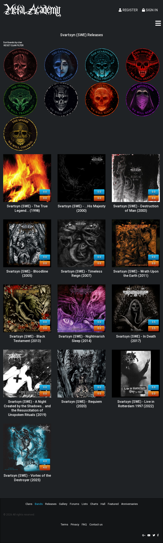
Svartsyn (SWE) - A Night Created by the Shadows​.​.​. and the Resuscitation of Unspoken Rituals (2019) (27, 408)
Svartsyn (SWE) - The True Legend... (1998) (27, 208)
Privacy (75, 524)
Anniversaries (129, 504)
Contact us (96, 524)
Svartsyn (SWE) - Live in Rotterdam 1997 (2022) (135, 404)
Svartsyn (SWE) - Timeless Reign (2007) (81, 273)
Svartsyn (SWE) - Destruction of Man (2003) (136, 208)
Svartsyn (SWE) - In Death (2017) (136, 338)
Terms (64, 524)
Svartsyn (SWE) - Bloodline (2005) (27, 273)
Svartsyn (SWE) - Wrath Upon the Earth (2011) (136, 273)
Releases (50, 504)
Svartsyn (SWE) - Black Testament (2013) (27, 338)
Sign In (150, 10)
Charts (94, 504)
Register (128, 10)
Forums (74, 504)
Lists (85, 504)
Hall (103, 504)
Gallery (63, 504)
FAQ (84, 524)
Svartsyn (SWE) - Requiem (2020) (81, 404)
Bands (39, 504)
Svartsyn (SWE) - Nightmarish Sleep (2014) (82, 338)
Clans (28, 504)
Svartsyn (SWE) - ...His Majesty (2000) (81, 208)
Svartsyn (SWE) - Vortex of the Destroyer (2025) (27, 478)
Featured (113, 504)
